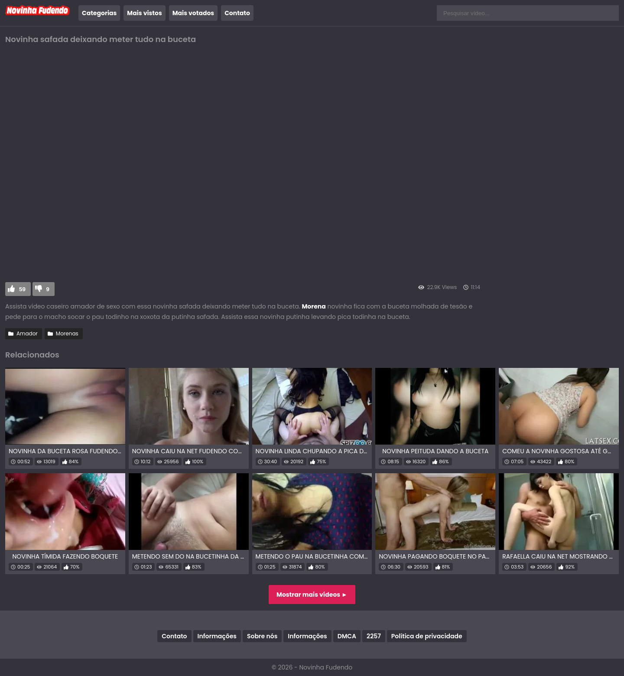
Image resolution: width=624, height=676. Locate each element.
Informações (217, 636)
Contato (237, 13)
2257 (374, 636)
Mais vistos (144, 13)
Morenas (67, 333)
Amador (27, 333)
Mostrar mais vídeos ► (312, 594)
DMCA (347, 636)
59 (22, 289)
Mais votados (193, 13)
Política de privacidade (426, 636)
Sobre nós (262, 636)
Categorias (99, 13)
